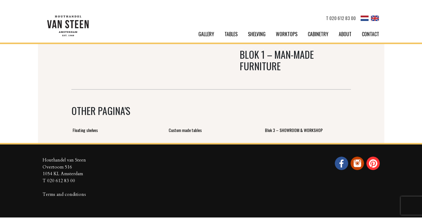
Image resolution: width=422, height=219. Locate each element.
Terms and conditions (64, 194)
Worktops (286, 34)
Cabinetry (318, 34)
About (345, 34)
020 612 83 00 (342, 18)
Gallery (206, 34)
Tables (231, 34)
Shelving (257, 34)
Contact (370, 34)
